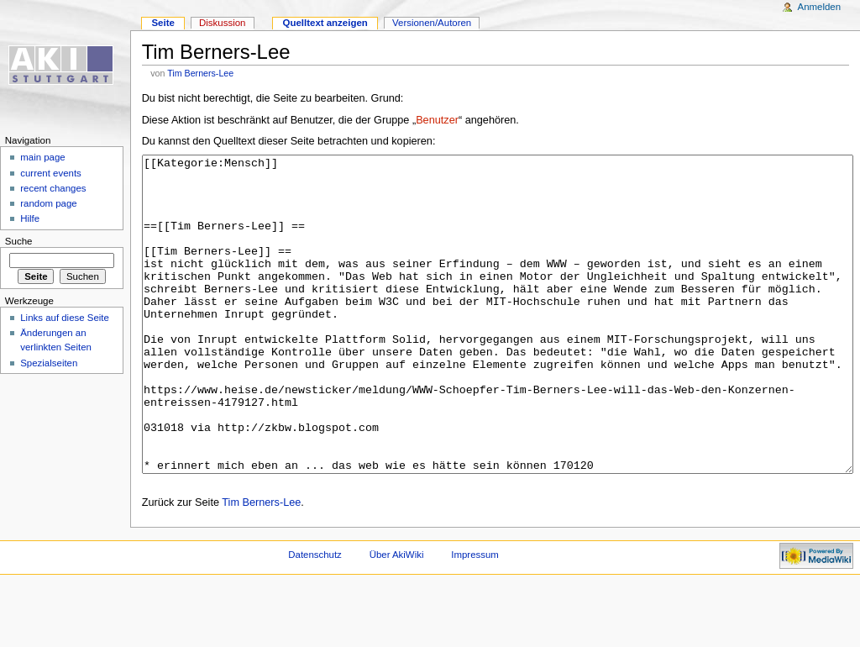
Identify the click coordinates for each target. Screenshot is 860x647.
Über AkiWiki (397, 618)
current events (50, 173)
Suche (19, 241)
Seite (162, 23)
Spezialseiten (48, 363)
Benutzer (437, 120)
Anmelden (820, 7)
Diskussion (222, 23)
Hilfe (29, 218)
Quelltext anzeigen (325, 23)
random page (48, 203)
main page (43, 157)
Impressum (475, 618)
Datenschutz (315, 618)
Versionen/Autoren (431, 23)
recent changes (53, 188)
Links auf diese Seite (64, 318)
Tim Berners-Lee (200, 73)
